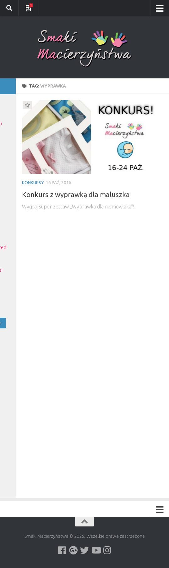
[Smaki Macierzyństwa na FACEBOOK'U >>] (61, 550)
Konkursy (33, 182)
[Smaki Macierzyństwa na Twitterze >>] (84, 550)
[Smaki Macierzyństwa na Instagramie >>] (107, 550)
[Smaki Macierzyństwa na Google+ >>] (73, 550)
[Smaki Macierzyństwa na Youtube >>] (95, 550)
